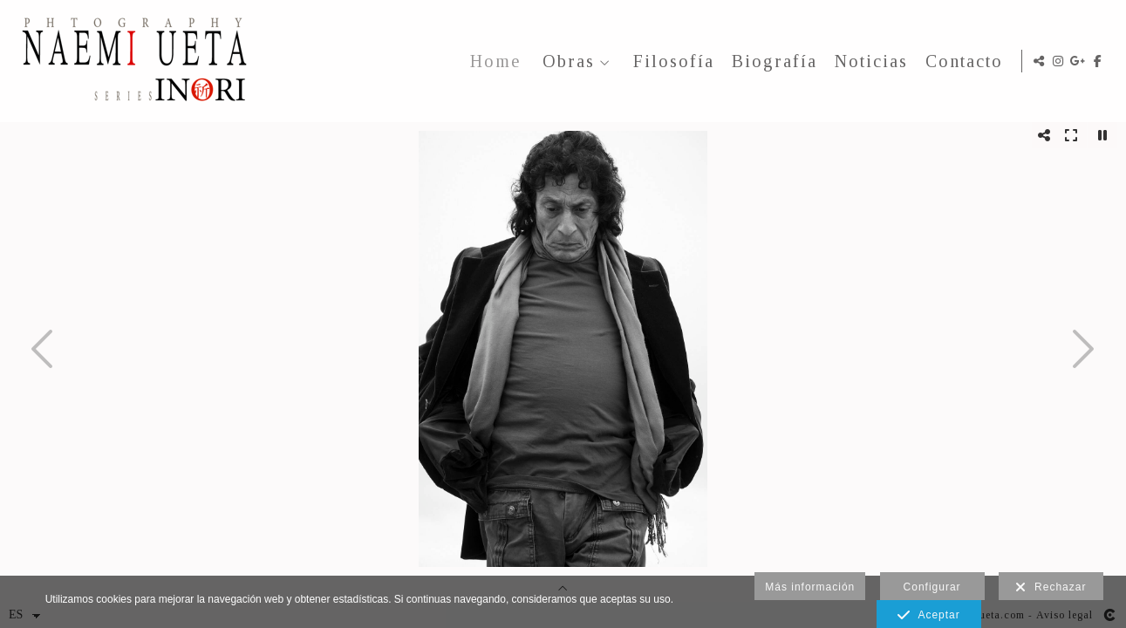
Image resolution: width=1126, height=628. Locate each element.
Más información (810, 587)
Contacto (961, 61)
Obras (565, 61)
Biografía (771, 61)
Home (492, 61)
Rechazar (1050, 588)
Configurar (932, 587)
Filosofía (670, 61)
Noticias (867, 61)
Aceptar (928, 616)
